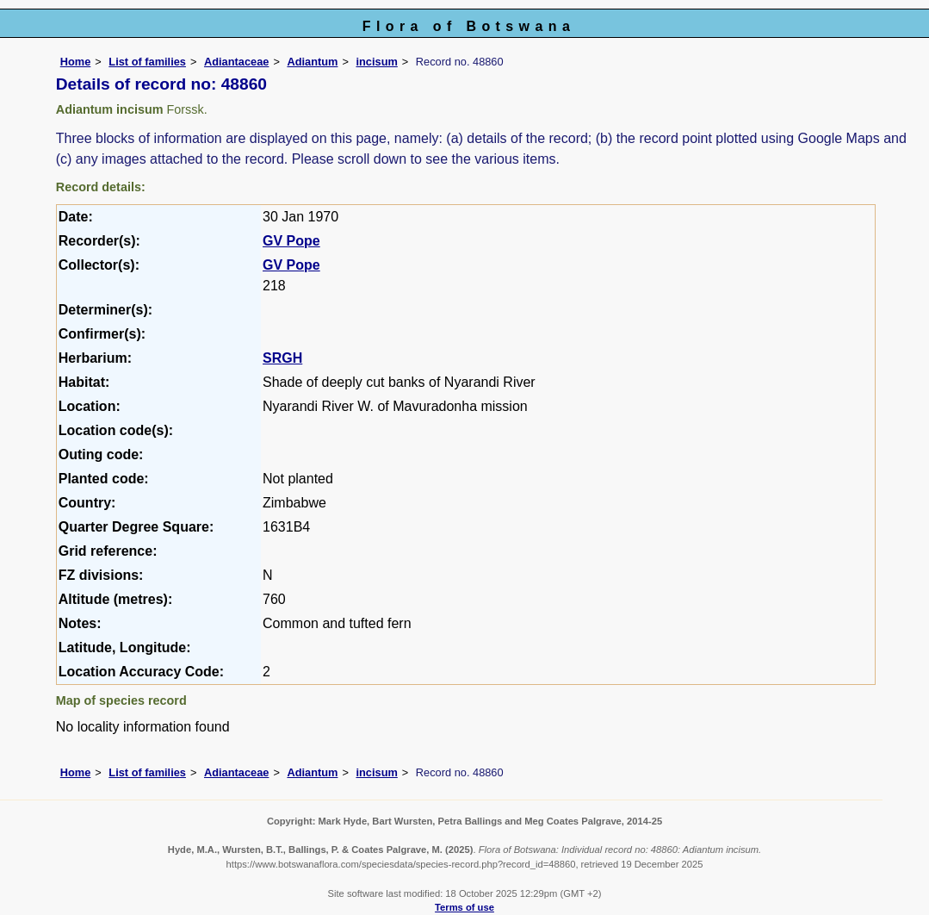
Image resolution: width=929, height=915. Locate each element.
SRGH (282, 358)
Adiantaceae (236, 61)
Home (75, 61)
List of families (147, 61)
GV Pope (291, 240)
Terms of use (464, 907)
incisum (376, 61)
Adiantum (312, 61)
